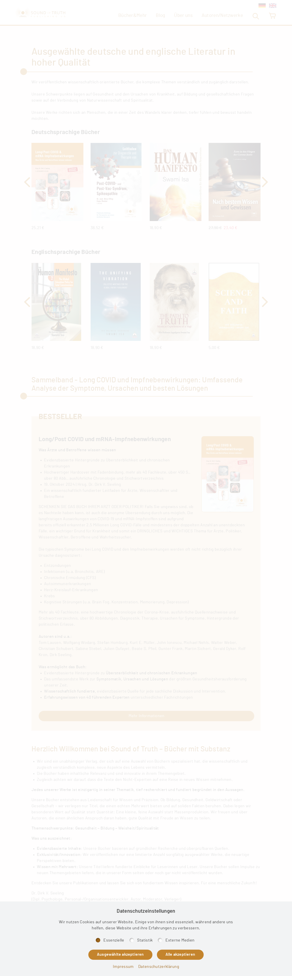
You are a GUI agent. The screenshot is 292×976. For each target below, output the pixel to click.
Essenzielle (113, 940)
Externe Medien (179, 940)
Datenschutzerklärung (158, 967)
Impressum (123, 967)
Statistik (145, 940)
